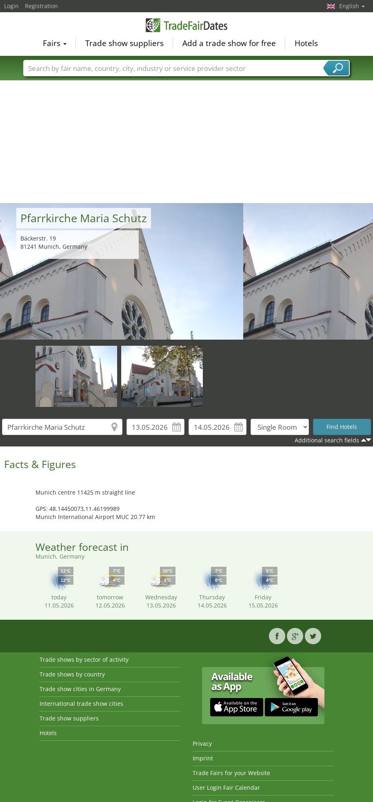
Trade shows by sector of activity (84, 659)
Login (11, 6)
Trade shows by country (72, 674)
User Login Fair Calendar (226, 787)
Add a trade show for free (229, 43)
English (352, 6)
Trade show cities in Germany (80, 689)
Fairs (55, 43)
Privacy (202, 743)
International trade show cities (81, 703)
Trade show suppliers (124, 43)
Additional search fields (327, 440)
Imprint (203, 758)
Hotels (306, 43)
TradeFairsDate (186, 25)
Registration (41, 6)
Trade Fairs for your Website (231, 773)
